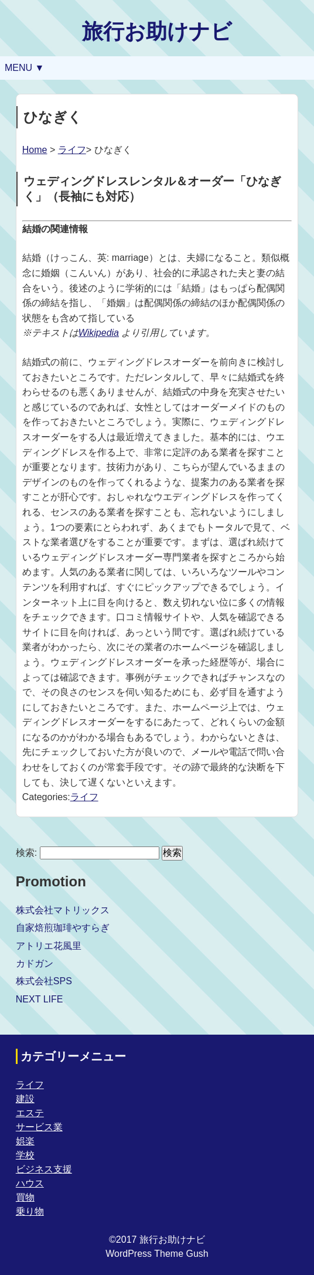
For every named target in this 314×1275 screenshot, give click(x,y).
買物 (25, 1197)
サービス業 (39, 1127)
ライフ (72, 150)
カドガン (34, 963)
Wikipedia (98, 333)
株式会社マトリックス (63, 910)
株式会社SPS (44, 981)
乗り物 (30, 1211)
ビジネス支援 (44, 1169)
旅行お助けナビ (157, 31)
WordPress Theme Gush (156, 1254)
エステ (30, 1113)
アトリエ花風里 (48, 946)
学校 (25, 1155)
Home (34, 150)
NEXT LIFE (39, 999)
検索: (26, 853)
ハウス (30, 1183)
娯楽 (25, 1141)
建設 (25, 1099)
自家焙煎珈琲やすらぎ (63, 928)
